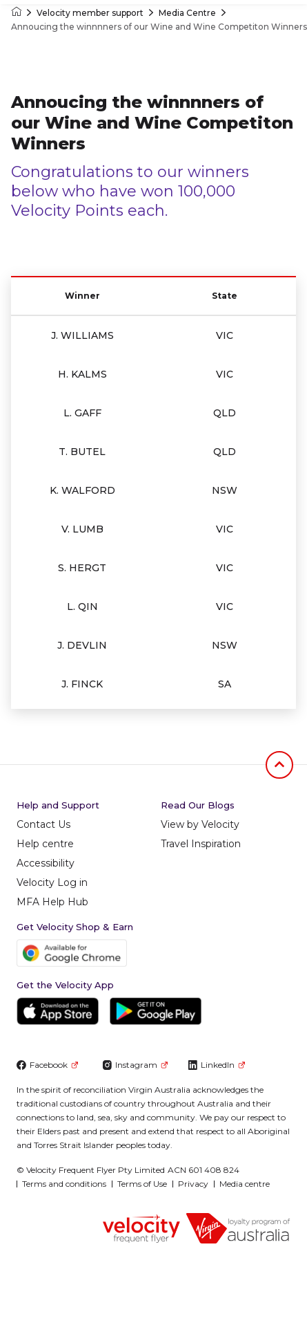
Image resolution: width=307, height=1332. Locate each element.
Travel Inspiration (201, 844)
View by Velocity (200, 824)
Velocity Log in (52, 882)
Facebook (47, 1065)
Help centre (45, 844)
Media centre (244, 1183)
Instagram (135, 1065)
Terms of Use (142, 1183)
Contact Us (43, 824)
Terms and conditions (64, 1183)
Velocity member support (90, 13)
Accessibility (46, 863)
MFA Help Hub (52, 902)
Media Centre (187, 13)
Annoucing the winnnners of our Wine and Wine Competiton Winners (159, 26)
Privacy (193, 1183)
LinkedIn (216, 1065)
